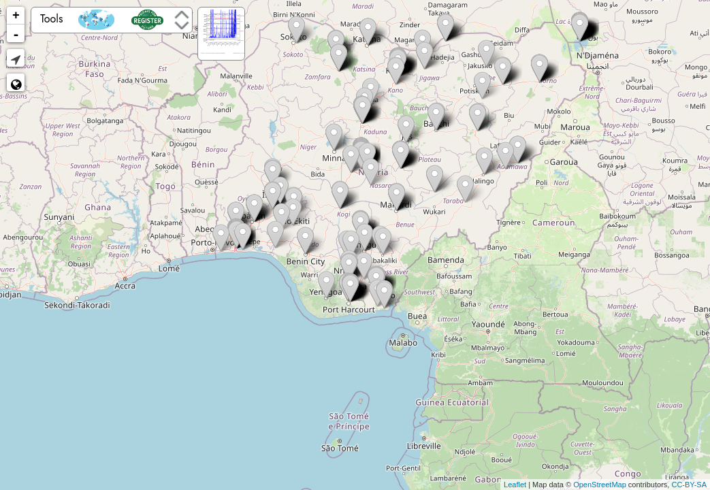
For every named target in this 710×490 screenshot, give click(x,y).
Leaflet (515, 484)
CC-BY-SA (689, 484)
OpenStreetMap (599, 484)
